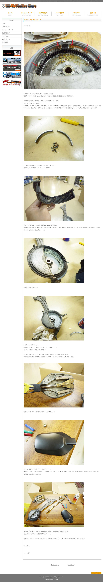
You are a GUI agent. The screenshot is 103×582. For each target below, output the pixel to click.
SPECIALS (76, 14)
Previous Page (55, 565)
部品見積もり (43, 14)
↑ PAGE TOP (96, 573)
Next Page (71, 565)
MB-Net (50, 577)
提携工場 (93, 14)
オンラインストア (26, 14)
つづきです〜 (27, 26)
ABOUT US (5, 36)
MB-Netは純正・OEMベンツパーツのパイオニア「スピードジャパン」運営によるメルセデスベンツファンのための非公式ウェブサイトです (71, 0)
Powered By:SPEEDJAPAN (51, 579)
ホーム (10, 14)
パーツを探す (60, 14)
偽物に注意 (5, 26)
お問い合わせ (6, 39)
